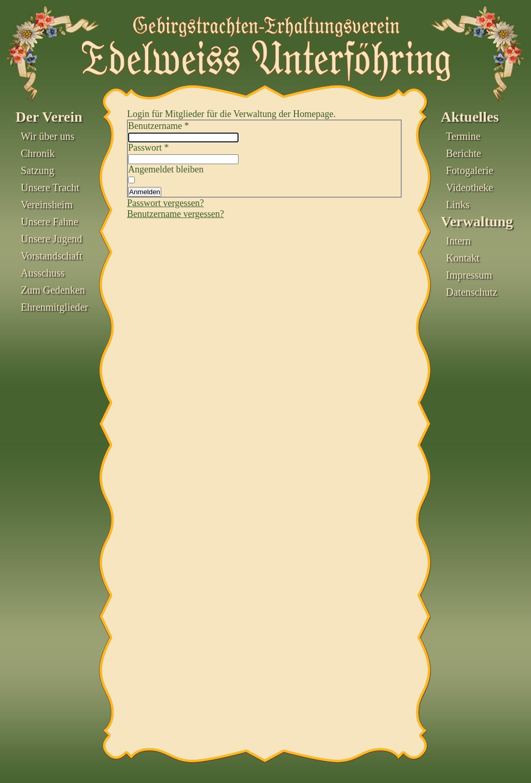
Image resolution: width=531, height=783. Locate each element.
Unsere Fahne (49, 221)
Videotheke (469, 187)
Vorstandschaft (51, 256)
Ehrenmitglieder (54, 307)
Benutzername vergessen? (175, 214)
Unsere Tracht (50, 187)
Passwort (148, 147)
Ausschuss (42, 273)
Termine (463, 136)
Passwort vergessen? (165, 203)
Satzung (37, 170)
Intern (458, 241)
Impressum (469, 275)
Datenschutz (471, 292)
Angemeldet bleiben (165, 169)
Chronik (38, 153)
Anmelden (144, 192)
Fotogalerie (469, 170)
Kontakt (462, 258)
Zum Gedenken (53, 290)
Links (458, 204)
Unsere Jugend (51, 238)
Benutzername (158, 126)
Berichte (463, 153)
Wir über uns (48, 136)
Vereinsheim (47, 204)
